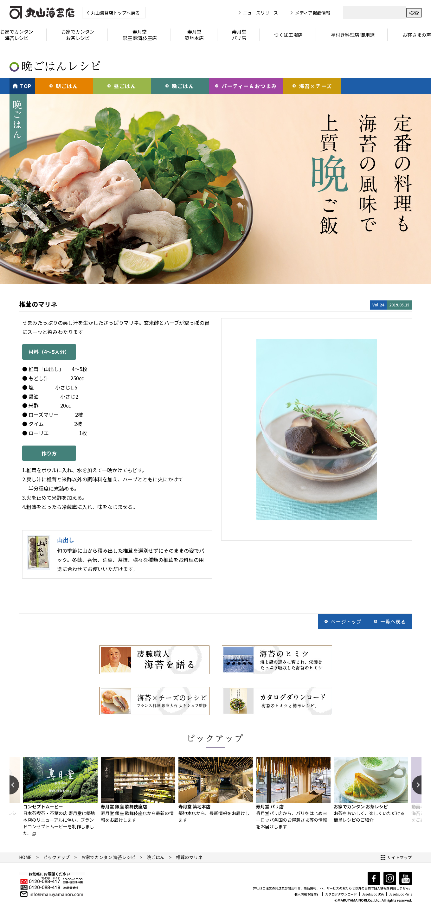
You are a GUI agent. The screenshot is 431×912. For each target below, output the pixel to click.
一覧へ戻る (393, 621)
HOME (25, 857)
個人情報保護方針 (307, 894)
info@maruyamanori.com (56, 893)
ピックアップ (56, 857)
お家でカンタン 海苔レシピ (108, 857)
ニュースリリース (260, 13)
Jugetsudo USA (373, 894)
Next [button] (416, 784)
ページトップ (346, 621)
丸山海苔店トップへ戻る (115, 13)
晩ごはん (155, 857)
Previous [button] (14, 784)
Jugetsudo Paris (400, 894)
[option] (138, 790)
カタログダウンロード (341, 894)
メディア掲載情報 (312, 13)
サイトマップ (398, 857)
